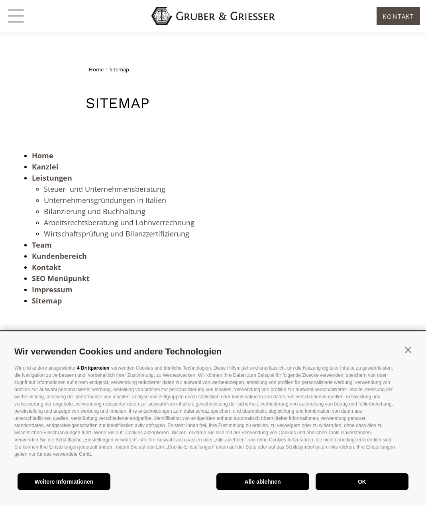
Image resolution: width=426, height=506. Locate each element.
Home (42, 155)
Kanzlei (45, 166)
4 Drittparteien (93, 368)
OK (362, 481)
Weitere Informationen (64, 481)
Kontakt (46, 267)
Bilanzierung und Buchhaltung (94, 211)
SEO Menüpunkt (61, 278)
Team (42, 245)
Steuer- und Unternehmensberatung (104, 189)
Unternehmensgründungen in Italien (105, 200)
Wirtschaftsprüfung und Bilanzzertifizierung (116, 233)
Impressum (52, 289)
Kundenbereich (59, 256)
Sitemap (47, 300)
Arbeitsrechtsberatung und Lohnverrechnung (119, 222)
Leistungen (52, 178)
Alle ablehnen (263, 481)
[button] (408, 350)
